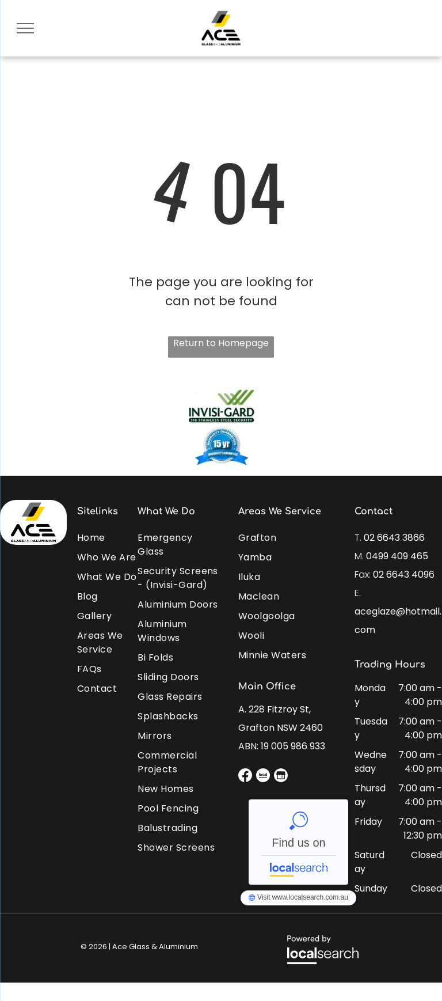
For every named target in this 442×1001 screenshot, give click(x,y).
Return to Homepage (221, 343)
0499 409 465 (397, 556)
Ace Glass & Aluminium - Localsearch (298, 842)
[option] (221, 427)
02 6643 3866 (394, 537)
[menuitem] (118, 535)
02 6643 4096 (404, 574)
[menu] (25, 28)
